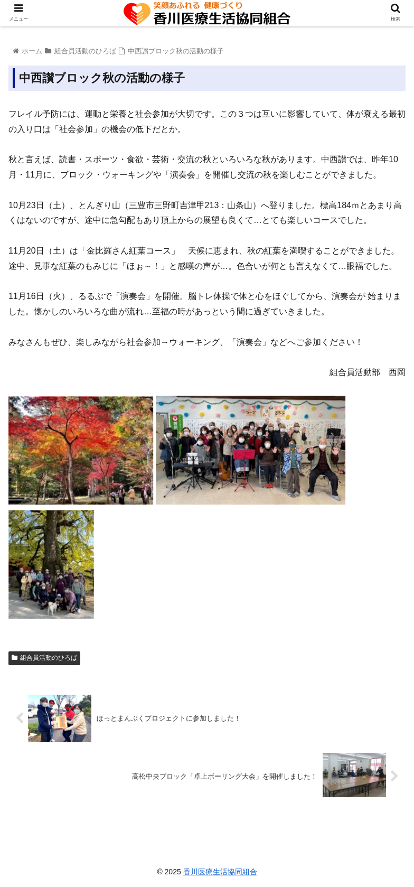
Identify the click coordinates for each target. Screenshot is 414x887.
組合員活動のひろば (44, 657)
